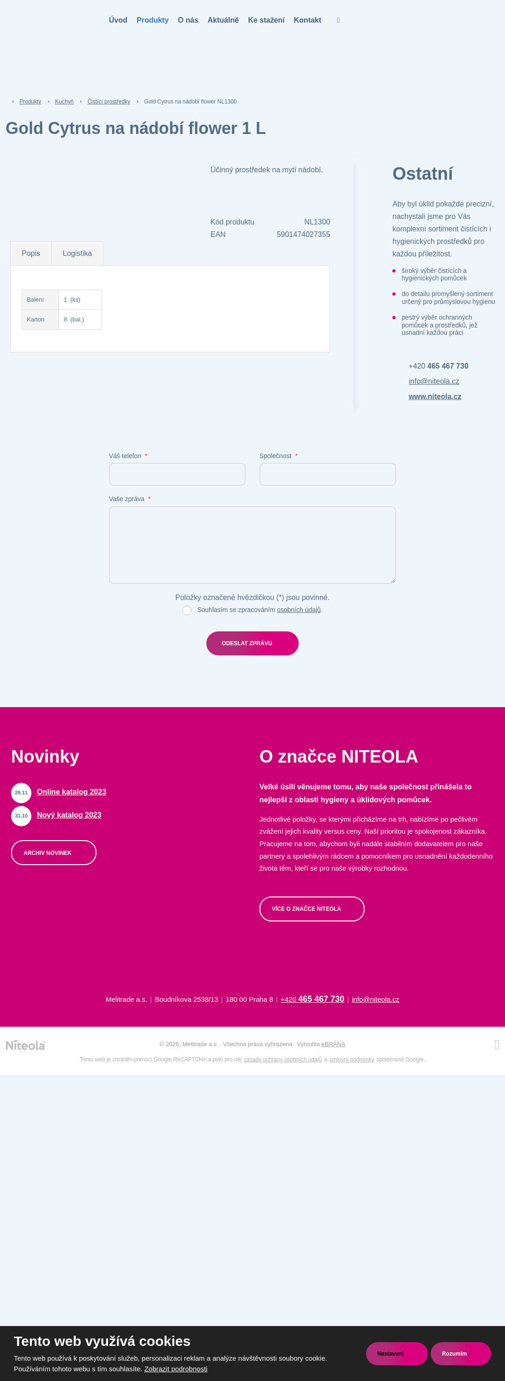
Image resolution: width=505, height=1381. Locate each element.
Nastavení (391, 1354)
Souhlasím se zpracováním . (260, 609)
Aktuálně (223, 20)
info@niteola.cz (434, 381)
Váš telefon (128, 456)
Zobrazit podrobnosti (176, 1369)
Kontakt (308, 20)
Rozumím (455, 1354)
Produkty (152, 20)
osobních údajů (299, 609)
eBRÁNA (333, 1044)
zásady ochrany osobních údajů (283, 1059)
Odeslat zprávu (247, 643)
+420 (438, 366)
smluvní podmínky (352, 1059)
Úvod (118, 20)
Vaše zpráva (129, 499)
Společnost (278, 456)
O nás (188, 20)
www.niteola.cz (435, 396)
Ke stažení (266, 20)
